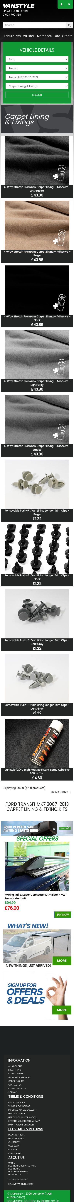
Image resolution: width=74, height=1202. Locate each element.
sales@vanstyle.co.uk (20, 1183)
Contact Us (15, 1084)
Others (67, 36)
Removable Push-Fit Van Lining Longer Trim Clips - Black (37, 577)
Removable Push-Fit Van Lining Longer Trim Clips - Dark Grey (37, 642)
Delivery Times (16, 1138)
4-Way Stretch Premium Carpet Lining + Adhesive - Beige (37, 253)
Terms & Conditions (19, 1106)
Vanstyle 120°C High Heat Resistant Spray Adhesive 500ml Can (37, 771)
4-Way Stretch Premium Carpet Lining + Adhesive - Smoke (37, 448)
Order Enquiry (16, 1081)
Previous (7, 880)
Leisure (9, 36)
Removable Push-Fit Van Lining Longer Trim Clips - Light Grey (37, 707)
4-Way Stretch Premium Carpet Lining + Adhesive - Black (37, 318)
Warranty (13, 1145)
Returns (12, 1149)
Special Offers (37, 839)
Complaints (14, 1153)
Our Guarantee (16, 1073)
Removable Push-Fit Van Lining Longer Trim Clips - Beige (37, 512)
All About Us (15, 1066)
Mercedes (44, 36)
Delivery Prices (16, 1134)
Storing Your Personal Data (24, 1121)
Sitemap (12, 1092)
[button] (6, 827)
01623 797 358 (12, 15)
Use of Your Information (22, 1117)
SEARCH (37, 95)
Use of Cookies (16, 1113)
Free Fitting (14, 1069)
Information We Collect (22, 1109)
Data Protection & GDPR (21, 1124)
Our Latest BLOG (17, 1088)
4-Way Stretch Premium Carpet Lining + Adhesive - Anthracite (37, 189)
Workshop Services (19, 1077)
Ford (56, 36)
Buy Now (63, 914)
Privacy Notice (16, 1102)
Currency (14, 1142)
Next (67, 880)
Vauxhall (29, 36)
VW (18, 36)
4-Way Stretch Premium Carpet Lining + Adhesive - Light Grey (37, 383)
